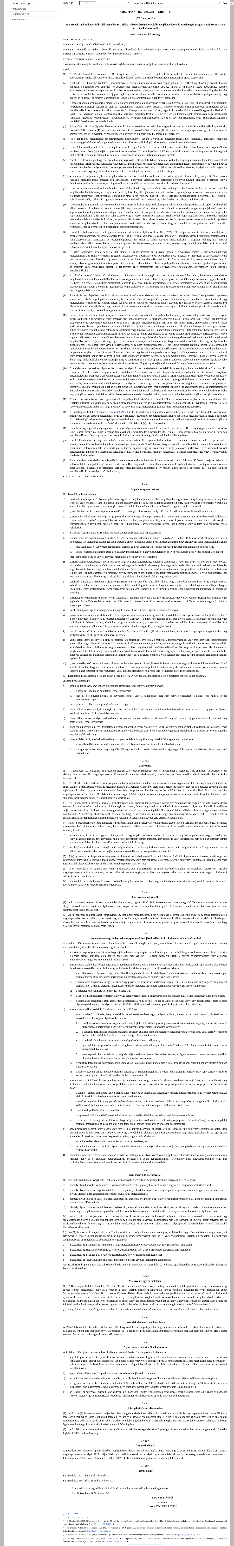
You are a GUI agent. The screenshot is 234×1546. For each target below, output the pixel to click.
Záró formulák (18, 19)
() (108, 53)
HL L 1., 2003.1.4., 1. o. (189, 1535)
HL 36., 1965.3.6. (74, 1513)
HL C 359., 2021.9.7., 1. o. (78, 1517)
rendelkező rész (20, 13)
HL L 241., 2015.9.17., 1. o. (115, 1541)
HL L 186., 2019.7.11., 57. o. (98, 1531)
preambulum (18, 8)
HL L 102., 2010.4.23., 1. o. (105, 1524)
